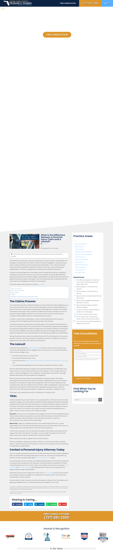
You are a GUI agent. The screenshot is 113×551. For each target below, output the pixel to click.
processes (41, 284)
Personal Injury (80, 257)
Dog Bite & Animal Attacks (83, 252)
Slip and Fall (79, 262)
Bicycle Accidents (80, 244)
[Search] (100, 400)
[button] (17, 504)
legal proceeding (33, 348)
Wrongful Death (80, 272)
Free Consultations (56, 514)
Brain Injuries (79, 246)
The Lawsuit (15, 292)
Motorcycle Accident (81, 259)
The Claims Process (17, 290)
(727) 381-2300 (90, 3)
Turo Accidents (80, 270)
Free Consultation (68, 3)
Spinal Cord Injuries (81, 265)
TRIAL (13, 294)
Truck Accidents (80, 267)
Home (3, 9)
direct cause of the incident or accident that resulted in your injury (46, 360)
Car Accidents (79, 249)
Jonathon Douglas (25, 467)
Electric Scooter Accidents (83, 254)
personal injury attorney (43, 458)
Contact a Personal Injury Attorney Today (24, 296)
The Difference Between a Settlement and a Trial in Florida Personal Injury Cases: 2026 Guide (87, 282)
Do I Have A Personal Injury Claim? (86, 314)
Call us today (49, 473)
